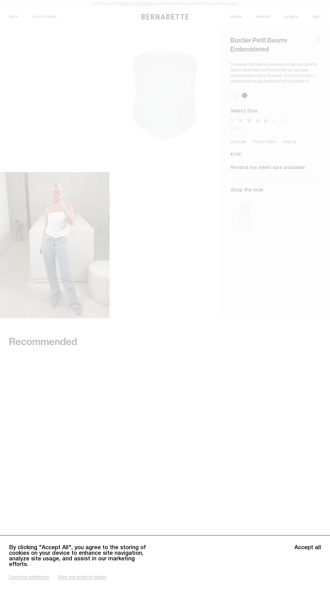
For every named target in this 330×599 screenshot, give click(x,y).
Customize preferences (29, 586)
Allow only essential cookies (82, 586)
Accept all (307, 557)
